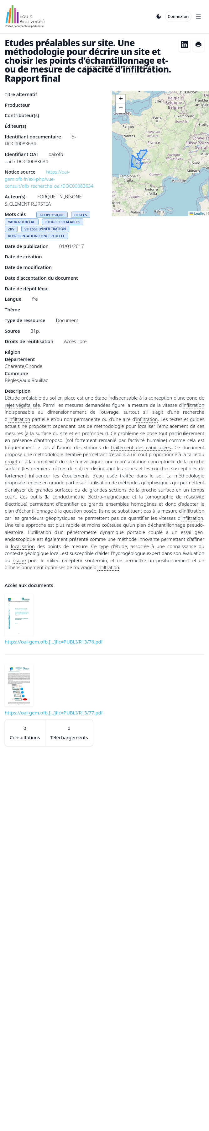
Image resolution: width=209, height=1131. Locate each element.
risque (19, 560)
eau (100, 475)
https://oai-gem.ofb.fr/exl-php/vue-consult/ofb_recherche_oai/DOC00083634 (49, 179)
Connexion (178, 16)
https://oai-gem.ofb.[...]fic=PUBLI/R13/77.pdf (54, 712)
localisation (23, 546)
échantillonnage (119, 60)
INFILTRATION (54, 228)
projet (11, 461)
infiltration (146, 69)
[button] (120, 99)
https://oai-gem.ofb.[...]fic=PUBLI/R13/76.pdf (54, 641)
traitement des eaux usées (141, 447)
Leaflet (197, 213)
